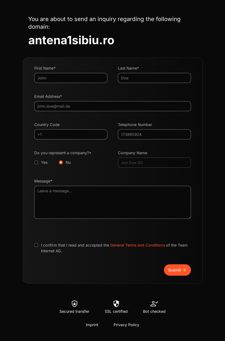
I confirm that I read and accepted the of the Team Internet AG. (114, 248)
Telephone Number (135, 124)
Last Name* (128, 68)
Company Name (132, 152)
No (68, 162)
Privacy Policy (126, 324)
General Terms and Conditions (137, 245)
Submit (177, 270)
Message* (43, 181)
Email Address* (48, 96)
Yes (44, 162)
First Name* (45, 68)
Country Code (47, 124)
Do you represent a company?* (70, 157)
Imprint (92, 324)
